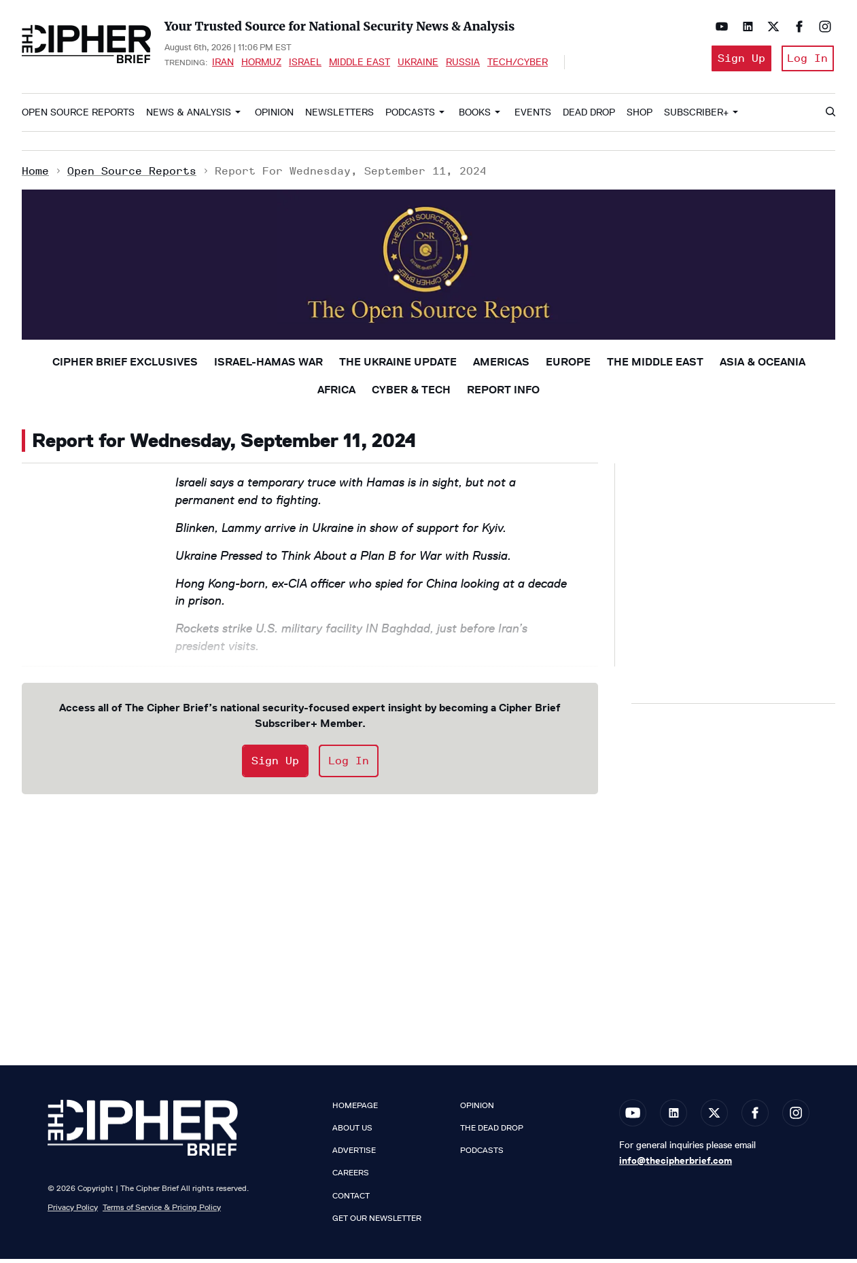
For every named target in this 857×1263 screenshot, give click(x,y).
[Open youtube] (718, 26)
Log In (806, 60)
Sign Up (736, 60)
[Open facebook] (796, 26)
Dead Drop (589, 116)
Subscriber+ (696, 116)
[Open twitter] (770, 26)
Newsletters (339, 116)
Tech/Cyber (517, 64)
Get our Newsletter (376, 1222)
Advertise (354, 1155)
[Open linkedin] (744, 26)
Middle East (359, 64)
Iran (223, 64)
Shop (639, 116)
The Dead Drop (491, 1132)
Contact (351, 1200)
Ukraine (418, 64)
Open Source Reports (78, 116)
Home (35, 174)
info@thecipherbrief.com (675, 1164)
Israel (305, 64)
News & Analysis (188, 116)
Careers (350, 1177)
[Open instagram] (821, 26)
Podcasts (410, 116)
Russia (463, 64)
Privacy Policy (73, 1211)
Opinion (274, 116)
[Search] (829, 116)
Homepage (355, 1109)
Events (532, 116)
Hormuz (261, 64)
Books (475, 116)
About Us (352, 1132)
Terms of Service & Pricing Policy (162, 1211)
